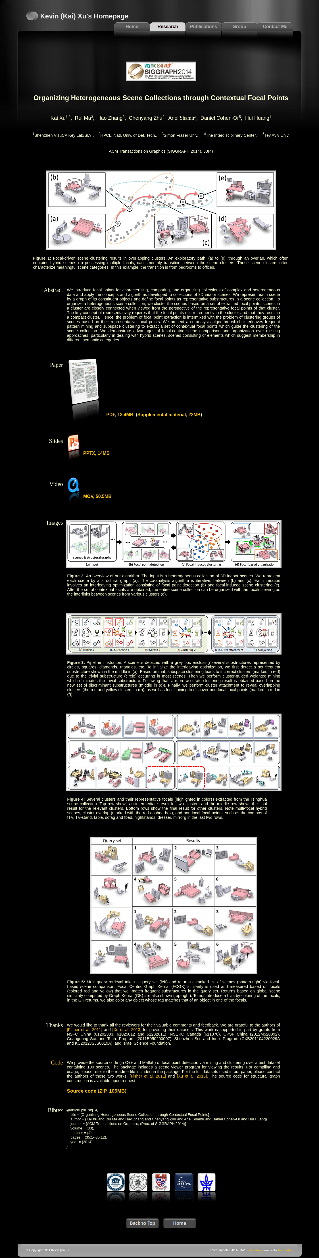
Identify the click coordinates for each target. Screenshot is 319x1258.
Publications (203, 26)
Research (167, 26)
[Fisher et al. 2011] (84, 1029)
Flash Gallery (285, 1250)
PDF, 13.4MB (119, 414)
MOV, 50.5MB (97, 496)
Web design (256, 1250)
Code (57, 1062)
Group (239, 26)
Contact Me (275, 26)
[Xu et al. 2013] (126, 1029)
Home (132, 26)
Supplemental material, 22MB (169, 414)
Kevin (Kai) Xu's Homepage (84, 16)
